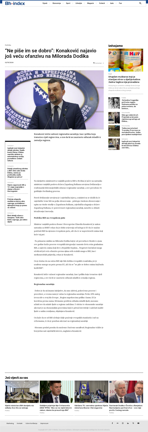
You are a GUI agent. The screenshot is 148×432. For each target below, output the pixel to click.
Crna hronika (126, 112)
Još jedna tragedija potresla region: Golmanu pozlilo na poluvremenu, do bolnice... (130, 104)
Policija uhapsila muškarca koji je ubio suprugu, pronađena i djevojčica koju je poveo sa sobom (17, 203)
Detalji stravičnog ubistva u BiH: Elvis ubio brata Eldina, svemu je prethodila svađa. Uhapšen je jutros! (17, 173)
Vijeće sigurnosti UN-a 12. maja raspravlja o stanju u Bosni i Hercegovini (16, 188)
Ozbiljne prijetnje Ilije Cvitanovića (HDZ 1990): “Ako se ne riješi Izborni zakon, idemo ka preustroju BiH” (56, 407)
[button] (140, 3)
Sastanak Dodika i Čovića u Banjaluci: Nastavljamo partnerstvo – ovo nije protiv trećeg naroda (125, 407)
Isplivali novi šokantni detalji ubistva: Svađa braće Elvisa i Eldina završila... (131, 144)
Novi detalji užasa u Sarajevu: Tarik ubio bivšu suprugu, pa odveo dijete (17, 218)
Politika (8, 45)
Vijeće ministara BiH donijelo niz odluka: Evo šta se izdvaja (19, 406)
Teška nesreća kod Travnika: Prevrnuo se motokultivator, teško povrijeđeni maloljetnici (132, 131)
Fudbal (124, 98)
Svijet (110, 74)
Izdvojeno (10, 145)
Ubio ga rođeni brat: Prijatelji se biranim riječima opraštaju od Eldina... (131, 118)
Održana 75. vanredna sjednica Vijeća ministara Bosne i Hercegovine (89, 407)
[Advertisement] (74, 25)
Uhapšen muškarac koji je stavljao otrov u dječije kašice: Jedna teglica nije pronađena (124, 79)
